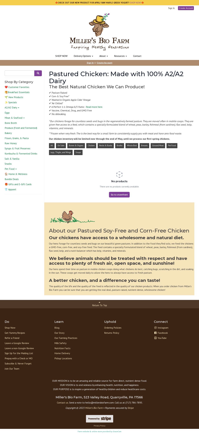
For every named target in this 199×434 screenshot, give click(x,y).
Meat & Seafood (15, 117)
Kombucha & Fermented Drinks (21, 153)
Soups (78, 152)
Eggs (7, 112)
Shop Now (10, 327)
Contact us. (63, 402)
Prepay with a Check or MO (18, 358)
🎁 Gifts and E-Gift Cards (18, 184)
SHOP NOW (61, 55)
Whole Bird (132, 145)
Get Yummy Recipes (15, 332)
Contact (137, 55)
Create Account (186, 8)
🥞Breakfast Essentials (17, 92)
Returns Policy (111, 332)
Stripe (130, 407)
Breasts (144, 145)
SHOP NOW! (135, 2)
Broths (120, 145)
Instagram (161, 327)
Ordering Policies (112, 327)
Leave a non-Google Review (19, 348)
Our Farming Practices (65, 337)
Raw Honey (11, 143)
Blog (56, 327)
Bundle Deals (12, 179)
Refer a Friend (12, 337)
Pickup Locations (63, 358)
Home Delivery (62, 353)
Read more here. (94, 106)
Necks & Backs (105, 145)
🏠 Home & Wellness (16, 173)
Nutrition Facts (62, 348)
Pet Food (11, 168)
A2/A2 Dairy (12, 107)
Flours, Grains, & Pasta (17, 138)
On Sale (61, 145)
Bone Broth (11, 122)
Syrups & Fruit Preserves (17, 148)
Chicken (91, 145)
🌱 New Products (14, 97)
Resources (120, 55)
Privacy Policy (99, 426)
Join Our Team (12, 368)
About (103, 55)
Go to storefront (119, 194)
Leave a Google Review (17, 343)
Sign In (171, 8)
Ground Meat (158, 145)
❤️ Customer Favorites (17, 87)
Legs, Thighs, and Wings (61, 152)
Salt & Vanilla (12, 158)
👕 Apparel (10, 189)
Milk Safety (60, 343)
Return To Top (99, 304)
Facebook (161, 332)
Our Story (59, 332)
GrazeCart (117, 431)
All (52, 145)
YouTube (160, 337)
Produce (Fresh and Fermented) (21, 127)
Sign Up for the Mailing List (19, 353)
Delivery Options (83, 55)
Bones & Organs (76, 145)
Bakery (8, 133)
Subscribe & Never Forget (18, 363)
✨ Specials (11, 102)
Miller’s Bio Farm (94, 407)
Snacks (8, 163)
